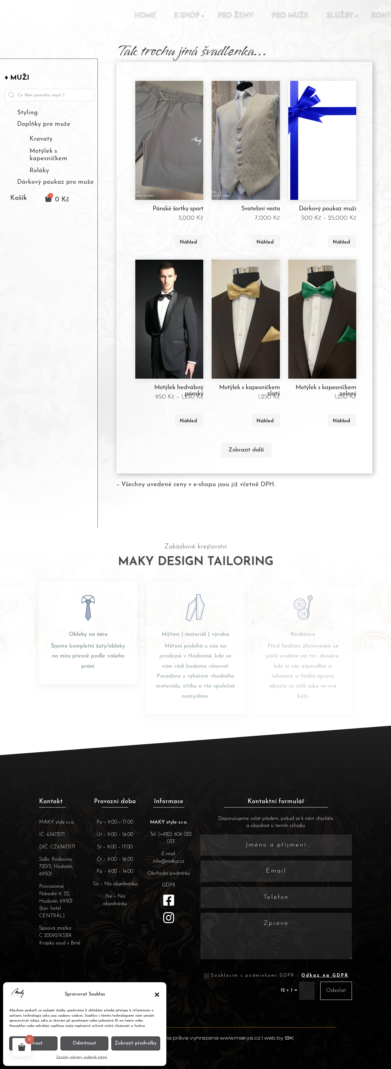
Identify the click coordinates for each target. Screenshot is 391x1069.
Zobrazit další (246, 450)
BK (289, 1038)
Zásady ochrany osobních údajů (81, 1057)
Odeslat (336, 990)
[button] (157, 995)
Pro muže (290, 16)
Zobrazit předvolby (136, 1043)
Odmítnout (84, 1043)
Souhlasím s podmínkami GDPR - (276, 976)
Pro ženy (236, 16)
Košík (18, 199)
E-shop (187, 16)
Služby (339, 16)
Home (145, 16)
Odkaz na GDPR (324, 975)
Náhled (188, 242)
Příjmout (33, 1043)
